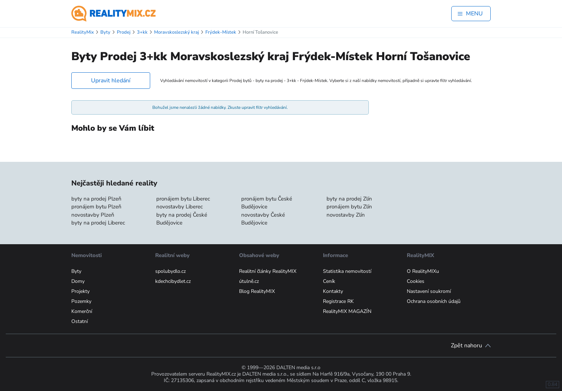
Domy (78, 281)
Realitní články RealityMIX (267, 271)
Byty (76, 271)
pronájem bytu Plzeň (96, 206)
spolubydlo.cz (170, 271)
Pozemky (81, 301)
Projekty (80, 291)
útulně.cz (249, 281)
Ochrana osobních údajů (434, 301)
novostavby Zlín (346, 214)
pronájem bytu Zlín (349, 206)
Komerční (81, 311)
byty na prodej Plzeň (96, 198)
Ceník (329, 281)
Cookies (415, 281)
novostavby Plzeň (92, 214)
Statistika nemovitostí (347, 271)
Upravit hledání (110, 81)
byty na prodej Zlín (349, 198)
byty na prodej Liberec (98, 222)
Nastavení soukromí (429, 291)
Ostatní (79, 321)
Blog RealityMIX (257, 291)
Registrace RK (338, 301)
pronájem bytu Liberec (183, 198)
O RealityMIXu (423, 271)
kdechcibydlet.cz (173, 281)
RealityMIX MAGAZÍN (347, 311)
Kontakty (333, 291)
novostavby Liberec (179, 206)
